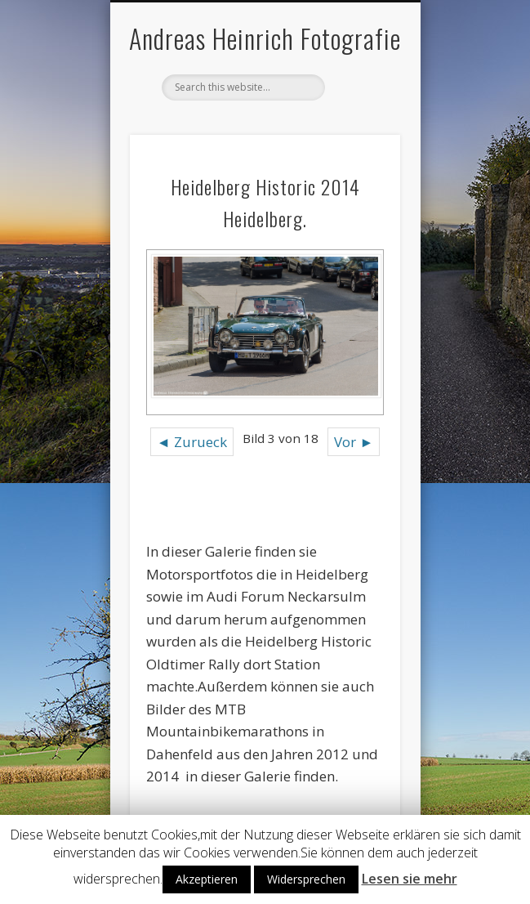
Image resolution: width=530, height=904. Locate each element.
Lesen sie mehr (409, 879)
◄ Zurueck (192, 441)
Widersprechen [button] (306, 879)
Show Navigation (360, 146)
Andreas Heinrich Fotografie (265, 38)
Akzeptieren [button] (207, 879)
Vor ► (353, 441)
